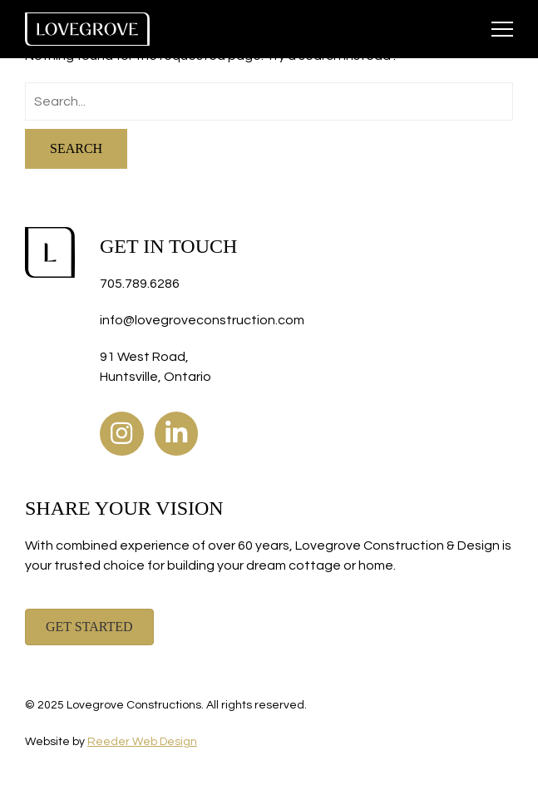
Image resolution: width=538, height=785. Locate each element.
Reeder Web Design (142, 742)
